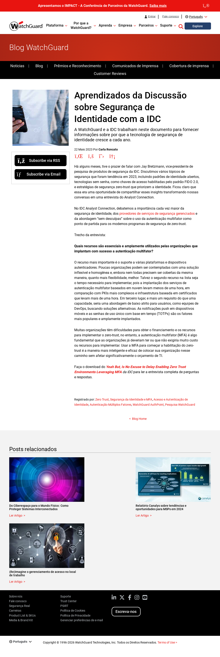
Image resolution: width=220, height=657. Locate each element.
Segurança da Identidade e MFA (131, 399)
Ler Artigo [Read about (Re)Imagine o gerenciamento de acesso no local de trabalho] (15, 581)
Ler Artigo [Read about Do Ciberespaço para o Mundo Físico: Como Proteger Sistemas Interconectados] (15, 515)
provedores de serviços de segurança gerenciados (157, 214)
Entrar (152, 16)
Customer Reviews (110, 73)
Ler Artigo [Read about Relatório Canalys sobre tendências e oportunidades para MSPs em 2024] (142, 515)
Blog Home (139, 418)
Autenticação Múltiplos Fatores (110, 404)
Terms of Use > (167, 642)
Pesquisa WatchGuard (180, 404)
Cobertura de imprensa (189, 66)
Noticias (17, 66)
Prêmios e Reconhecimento (77, 66)
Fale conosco (170, 16)
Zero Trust (102, 399)
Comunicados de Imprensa (135, 66)
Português (196, 16)
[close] (206, 5)
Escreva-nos (126, 611)
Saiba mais (158, 6)
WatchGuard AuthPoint (148, 404)
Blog (39, 66)
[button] (181, 25)
